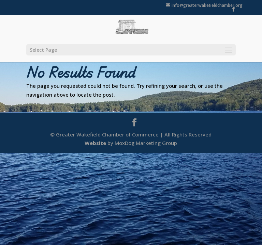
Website (95, 143)
